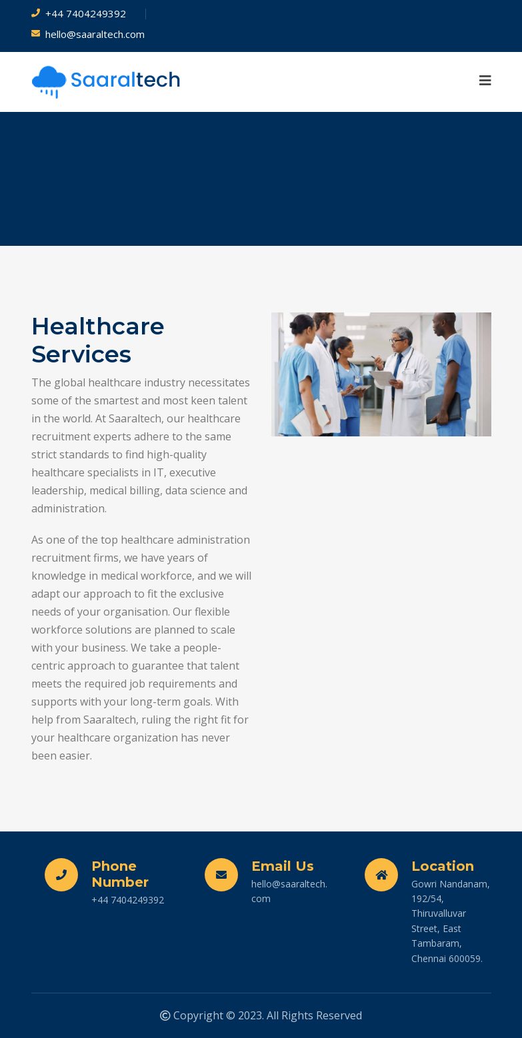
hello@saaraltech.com (95, 34)
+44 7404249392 (85, 13)
